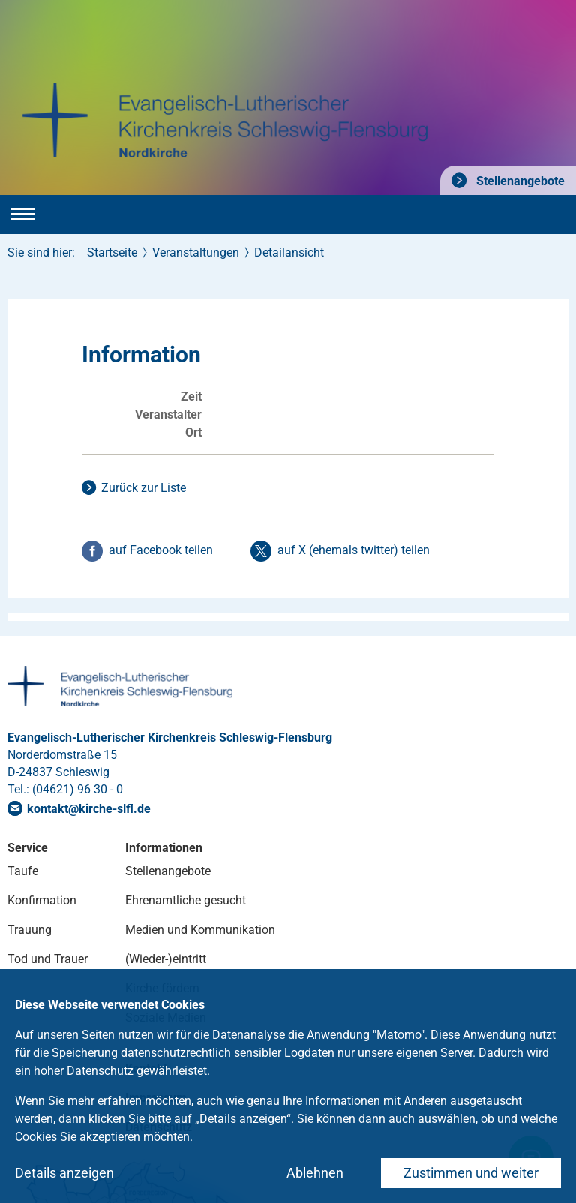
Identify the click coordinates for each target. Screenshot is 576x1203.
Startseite (112, 252)
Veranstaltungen (195, 252)
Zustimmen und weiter (471, 1172)
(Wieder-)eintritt (165, 959)
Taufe (23, 871)
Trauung (30, 929)
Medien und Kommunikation (200, 929)
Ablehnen (315, 1172)
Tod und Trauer (48, 959)
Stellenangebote (519, 181)
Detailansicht (289, 252)
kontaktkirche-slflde (89, 809)
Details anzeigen (64, 1172)
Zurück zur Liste (143, 488)
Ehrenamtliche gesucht (185, 900)
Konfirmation (42, 900)
